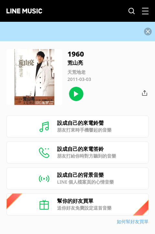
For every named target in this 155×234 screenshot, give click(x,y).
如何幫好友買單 (133, 221)
